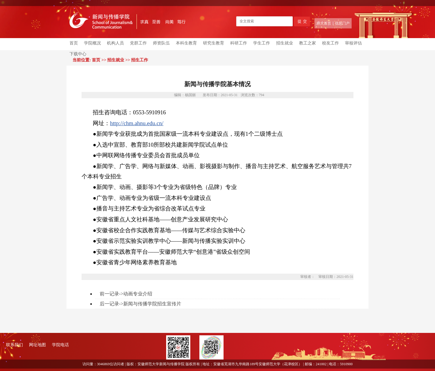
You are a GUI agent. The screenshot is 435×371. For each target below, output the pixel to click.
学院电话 (60, 345)
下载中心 (77, 54)
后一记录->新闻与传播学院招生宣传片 (140, 303)
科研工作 (238, 43)
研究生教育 (213, 43)
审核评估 (353, 43)
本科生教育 (186, 43)
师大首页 (324, 23)
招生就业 (284, 43)
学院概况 (92, 43)
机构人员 (115, 43)
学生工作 (261, 43)
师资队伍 (161, 43)
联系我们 (14, 345)
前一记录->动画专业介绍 (126, 293)
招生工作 (139, 60)
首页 (73, 43)
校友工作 (330, 43)
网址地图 (37, 345)
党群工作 (138, 43)
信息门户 (342, 23)
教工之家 (307, 43)
